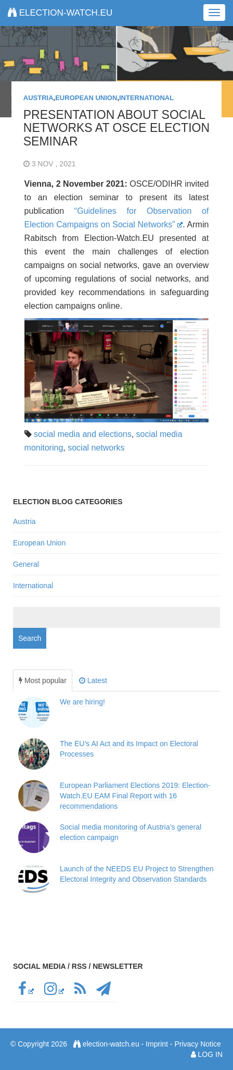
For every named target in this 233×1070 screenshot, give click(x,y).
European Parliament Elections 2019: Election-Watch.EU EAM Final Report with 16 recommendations (135, 795)
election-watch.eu (60, 13)
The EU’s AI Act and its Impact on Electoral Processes (129, 748)
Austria (38, 98)
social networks (96, 447)
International (146, 98)
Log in (210, 1054)
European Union (86, 98)
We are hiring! (82, 702)
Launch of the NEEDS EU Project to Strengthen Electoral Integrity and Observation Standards (137, 874)
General (26, 564)
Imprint (157, 1044)
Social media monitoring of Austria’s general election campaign (130, 832)
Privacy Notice (197, 1044)
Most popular (43, 680)
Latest (93, 680)
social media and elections (83, 434)
